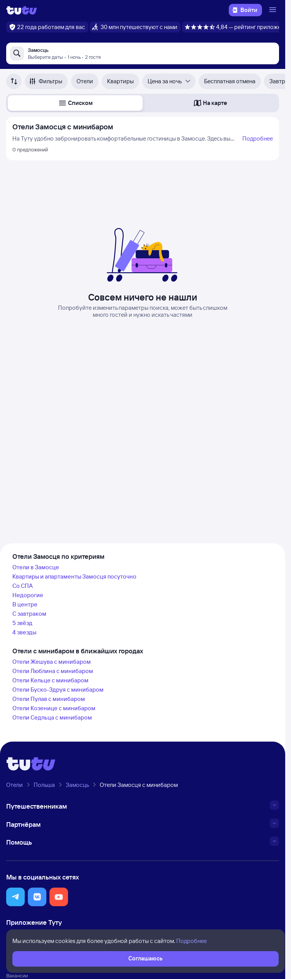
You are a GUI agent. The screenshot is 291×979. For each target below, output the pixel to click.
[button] (75, 103)
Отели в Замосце (35, 567)
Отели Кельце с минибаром (50, 680)
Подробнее (257, 138)
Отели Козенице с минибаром (53, 708)
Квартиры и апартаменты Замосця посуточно (74, 576)
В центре (24, 604)
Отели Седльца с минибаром (52, 717)
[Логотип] (21, 10)
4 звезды (24, 632)
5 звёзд (22, 623)
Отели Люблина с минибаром (52, 671)
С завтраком (29, 613)
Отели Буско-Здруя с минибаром (58, 689)
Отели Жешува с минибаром (51, 661)
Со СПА (22, 585)
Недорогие (27, 595)
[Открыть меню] (273, 10)
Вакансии (17, 975)
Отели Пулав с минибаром (48, 698)
